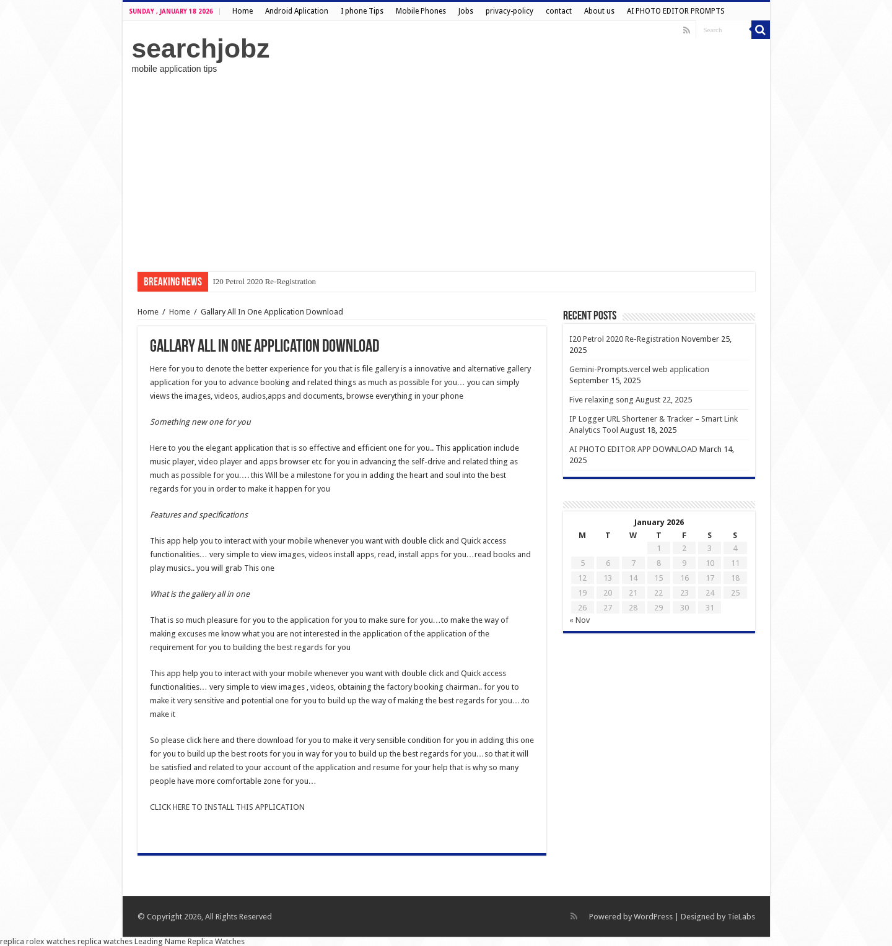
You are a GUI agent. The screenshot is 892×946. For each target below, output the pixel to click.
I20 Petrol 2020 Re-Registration (264, 281)
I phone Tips (362, 11)
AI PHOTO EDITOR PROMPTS (676, 11)
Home (242, 11)
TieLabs (741, 916)
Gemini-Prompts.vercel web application (639, 369)
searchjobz (201, 48)
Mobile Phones (421, 11)
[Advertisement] (446, 172)
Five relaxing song (601, 399)
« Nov (579, 620)
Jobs (465, 11)
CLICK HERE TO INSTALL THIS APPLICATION (227, 807)
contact (559, 11)
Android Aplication (296, 11)
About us (599, 11)
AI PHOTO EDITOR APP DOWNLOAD (633, 449)
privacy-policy (509, 11)
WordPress (653, 916)
